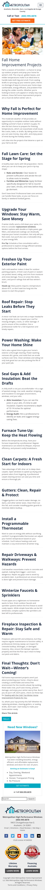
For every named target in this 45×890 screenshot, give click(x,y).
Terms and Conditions (16, 885)
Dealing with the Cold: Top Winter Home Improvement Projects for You (20, 696)
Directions (14, 828)
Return (6, 719)
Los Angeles (28, 9)
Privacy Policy (32, 885)
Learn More (13, 870)
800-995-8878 (25, 792)
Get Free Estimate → (22, 20)
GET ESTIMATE (22, 785)
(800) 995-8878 (28, 15)
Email (6, 828)
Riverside (15, 9)
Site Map (36, 828)
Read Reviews (25, 828)
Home (22, 830)
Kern (22, 9)
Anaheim (7, 9)
